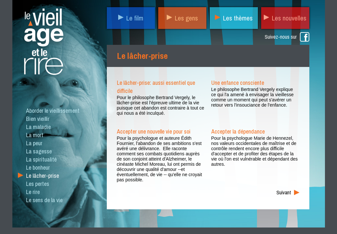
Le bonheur (38, 167)
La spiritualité (41, 159)
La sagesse (39, 151)
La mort (34, 135)
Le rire (33, 192)
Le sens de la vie (44, 200)
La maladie (38, 127)
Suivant (283, 192)
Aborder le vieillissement (52, 111)
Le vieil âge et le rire (43, 43)
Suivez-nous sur (281, 36)
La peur (34, 143)
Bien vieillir (37, 119)
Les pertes (37, 184)
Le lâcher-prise (42, 176)
